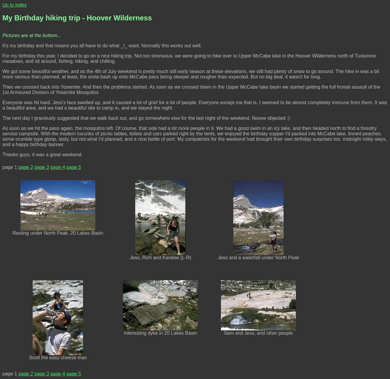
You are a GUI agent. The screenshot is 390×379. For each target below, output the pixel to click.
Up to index (14, 4)
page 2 (25, 167)
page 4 (57, 167)
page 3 (41, 167)
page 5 (74, 167)
